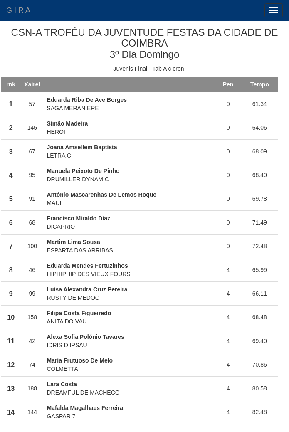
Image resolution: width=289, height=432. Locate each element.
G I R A (18, 10)
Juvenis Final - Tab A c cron (148, 68)
